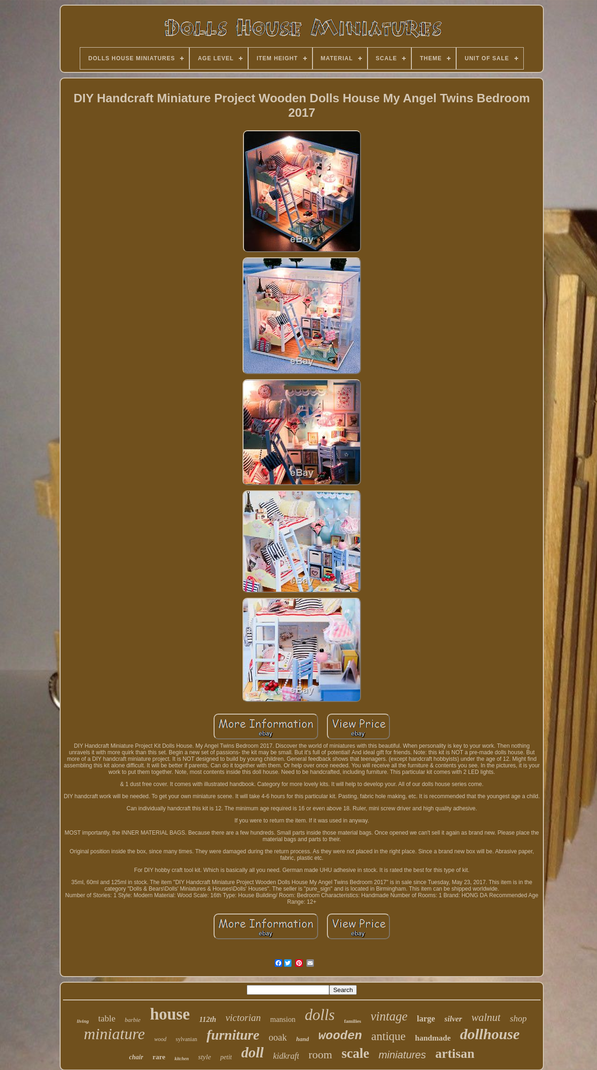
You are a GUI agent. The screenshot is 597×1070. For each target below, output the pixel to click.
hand (302, 1038)
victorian (243, 1017)
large (426, 1018)
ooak (278, 1037)
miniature (114, 1033)
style (204, 1057)
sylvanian (186, 1039)
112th (207, 1019)
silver (453, 1018)
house (170, 1014)
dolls (320, 1014)
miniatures (402, 1055)
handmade (433, 1038)
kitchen (181, 1058)
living (83, 1021)
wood (160, 1039)
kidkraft (286, 1056)
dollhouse (490, 1034)
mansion (282, 1019)
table (107, 1018)
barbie (132, 1019)
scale (355, 1053)
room (320, 1055)
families (352, 1021)
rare (159, 1057)
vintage (388, 1016)
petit (226, 1057)
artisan (454, 1053)
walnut (486, 1017)
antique (388, 1036)
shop (518, 1018)
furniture (233, 1034)
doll (252, 1052)
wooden (340, 1036)
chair (136, 1057)
